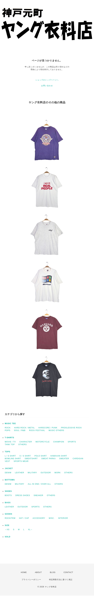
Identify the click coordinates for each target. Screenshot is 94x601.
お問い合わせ (47, 86)
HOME (24, 572)
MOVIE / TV (10, 442)
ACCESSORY (39, 518)
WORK (57, 473)
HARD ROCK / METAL (24, 428)
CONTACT (68, 572)
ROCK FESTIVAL (37, 430)
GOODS (8, 514)
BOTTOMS (10, 480)
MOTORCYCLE (43, 442)
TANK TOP (10, 444)
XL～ (30, 530)
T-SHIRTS (9, 438)
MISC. (51, 518)
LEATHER (19, 473)
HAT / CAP (24, 518)
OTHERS (22, 444)
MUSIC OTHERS (56, 430)
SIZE (7, 525)
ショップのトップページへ (47, 80)
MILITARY (32, 473)
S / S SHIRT (25, 456)
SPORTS (72, 442)
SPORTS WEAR (21, 461)
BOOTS (8, 495)
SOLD (7, 537)
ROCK (8, 428)
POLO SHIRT (40, 456)
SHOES (8, 491)
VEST (7, 461)
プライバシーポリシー (31, 580)
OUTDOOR (46, 473)
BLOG (53, 572)
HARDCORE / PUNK (47, 428)
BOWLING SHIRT (13, 459)
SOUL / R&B (20, 430)
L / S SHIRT (10, 456)
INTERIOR (63, 518)
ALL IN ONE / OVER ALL (39, 484)
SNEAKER (38, 495)
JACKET (9, 468)
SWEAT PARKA (48, 459)
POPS (7, 430)
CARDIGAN (78, 459)
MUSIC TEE (10, 423)
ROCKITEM (10, 518)
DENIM (8, 473)
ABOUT (38, 572)
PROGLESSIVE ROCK (71, 428)
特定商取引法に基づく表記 (60, 580)
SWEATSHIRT (31, 459)
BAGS (8, 503)
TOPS (7, 452)
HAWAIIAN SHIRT (58, 456)
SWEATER (64, 459)
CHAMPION (58, 442)
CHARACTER (25, 442)
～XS (7, 530)
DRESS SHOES (22, 495)
